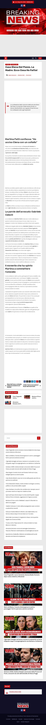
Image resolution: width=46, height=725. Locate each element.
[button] (36, 58)
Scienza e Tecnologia (29, 719)
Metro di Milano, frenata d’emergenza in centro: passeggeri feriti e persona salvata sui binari (19, 608)
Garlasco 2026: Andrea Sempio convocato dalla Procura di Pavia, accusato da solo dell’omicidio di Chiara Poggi (23, 672)
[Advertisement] (23, 45)
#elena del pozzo (12, 75)
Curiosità (38, 719)
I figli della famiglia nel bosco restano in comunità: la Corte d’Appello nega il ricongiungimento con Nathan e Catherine (23, 640)
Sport (18, 721)
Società (20, 719)
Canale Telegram (25, 721)
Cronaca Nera (14, 64)
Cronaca (8, 64)
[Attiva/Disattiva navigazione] (32, 58)
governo (36, 30)
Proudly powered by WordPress (15, 716)
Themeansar (35, 716)
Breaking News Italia (15, 692)
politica (24, 30)
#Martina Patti (21, 75)
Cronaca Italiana (9, 585)
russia (19, 30)
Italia (16, 30)
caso (32, 30)
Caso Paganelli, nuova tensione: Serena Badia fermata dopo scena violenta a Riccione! (22, 575)
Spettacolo (14, 719)
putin (28, 30)
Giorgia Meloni (10, 30)
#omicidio (28, 75)
